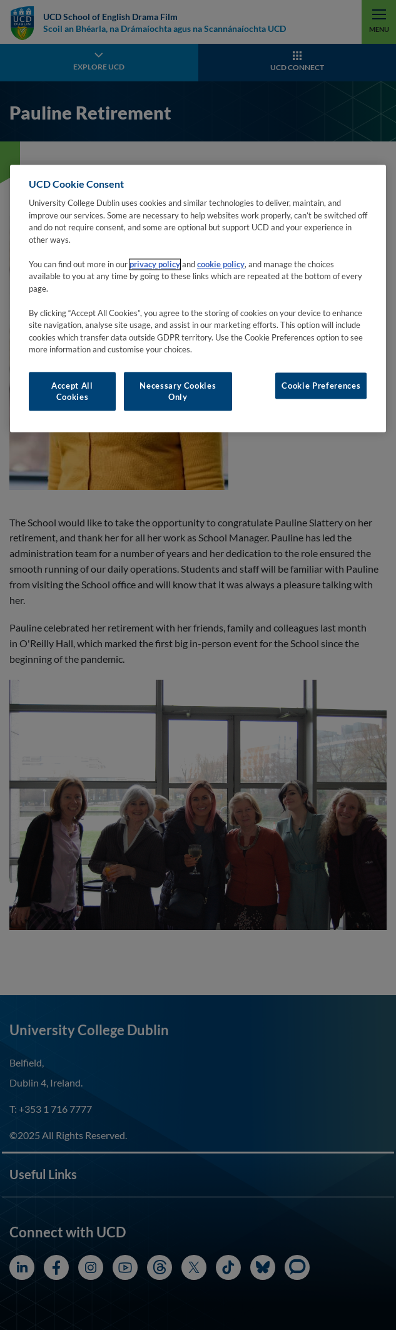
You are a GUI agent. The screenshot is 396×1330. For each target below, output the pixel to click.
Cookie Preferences (321, 386)
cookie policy (221, 264)
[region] (198, 298)
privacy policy (154, 264)
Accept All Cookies (72, 391)
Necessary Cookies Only (178, 391)
